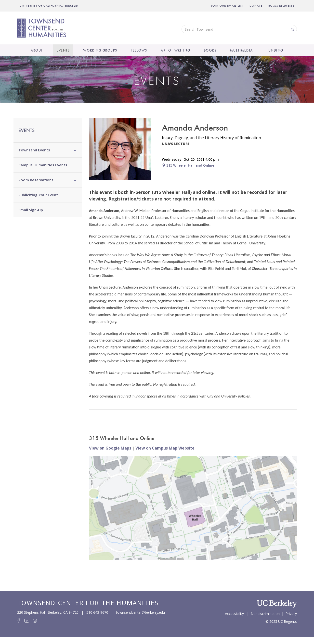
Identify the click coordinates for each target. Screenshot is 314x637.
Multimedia (241, 50)
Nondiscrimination (265, 613)
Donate (255, 6)
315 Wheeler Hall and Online (188, 165)
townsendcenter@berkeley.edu (140, 612)
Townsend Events (34, 149)
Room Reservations (35, 179)
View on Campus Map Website (165, 448)
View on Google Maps (110, 448)
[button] (75, 150)
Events (63, 50)
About (37, 50)
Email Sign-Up (30, 209)
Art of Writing (175, 50)
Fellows (139, 50)
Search (292, 29)
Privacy (291, 613)
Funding (274, 50)
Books (210, 50)
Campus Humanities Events (42, 164)
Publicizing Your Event (38, 194)
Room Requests (281, 6)
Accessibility (234, 613)
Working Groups (100, 50)
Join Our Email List (227, 6)
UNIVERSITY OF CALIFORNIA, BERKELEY (49, 6)
